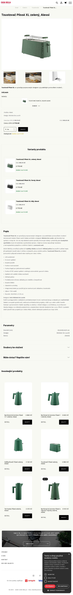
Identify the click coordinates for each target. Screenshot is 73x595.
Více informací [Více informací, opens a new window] (48, 570)
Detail (6, 422)
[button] (56, 590)
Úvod (16, 7)
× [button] (69, 554)
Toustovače (35, 7)
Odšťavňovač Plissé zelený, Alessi (13, 463)
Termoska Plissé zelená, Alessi (12, 509)
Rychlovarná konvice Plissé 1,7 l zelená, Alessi (13, 416)
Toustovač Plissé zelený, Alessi (49, 463)
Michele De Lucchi (14, 115)
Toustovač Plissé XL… (50, 7)
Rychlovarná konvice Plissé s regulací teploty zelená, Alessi (50, 510)
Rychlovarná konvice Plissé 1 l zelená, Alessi (50, 416)
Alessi (11, 112)
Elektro (25, 7)
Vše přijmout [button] (50, 586)
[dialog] (56, 572)
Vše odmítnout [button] (63, 586)
